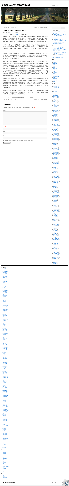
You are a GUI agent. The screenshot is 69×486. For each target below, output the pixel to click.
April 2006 (55, 248)
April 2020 (55, 85)
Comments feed (5, 478)
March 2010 (55, 188)
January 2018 (55, 93)
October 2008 (55, 210)
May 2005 (55, 262)
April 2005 (55, 263)
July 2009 (55, 199)
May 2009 (55, 201)
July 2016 (55, 102)
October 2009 (55, 195)
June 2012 (55, 157)
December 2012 (56, 149)
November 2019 (56, 88)
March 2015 (55, 118)
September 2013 (56, 139)
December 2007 (56, 223)
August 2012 (55, 154)
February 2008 (55, 220)
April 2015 (55, 116)
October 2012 (55, 152)
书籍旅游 (55, 62)
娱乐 (54, 67)
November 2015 (56, 107)
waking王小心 (6, 34)
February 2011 (55, 175)
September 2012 (56, 153)
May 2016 (55, 104)
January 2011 (55, 176)
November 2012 (56, 150)
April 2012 (55, 159)
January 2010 (55, 191)
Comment (5, 110)
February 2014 (55, 133)
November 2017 (56, 96)
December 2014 (56, 121)
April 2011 (55, 172)
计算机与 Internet (56, 76)
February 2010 (55, 190)
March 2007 (55, 234)
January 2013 (55, 148)
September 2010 (56, 181)
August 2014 (55, 126)
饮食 (54, 81)
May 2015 (55, 115)
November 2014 (56, 123)
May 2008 (55, 216)
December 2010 (56, 177)
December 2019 (56, 87)
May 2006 (55, 247)
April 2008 (55, 218)
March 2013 (55, 145)
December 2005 (56, 253)
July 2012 (55, 156)
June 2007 (55, 230)
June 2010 (55, 185)
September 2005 (56, 257)
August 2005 (55, 258)
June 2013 (55, 142)
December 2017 (56, 95)
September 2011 (56, 166)
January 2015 (55, 120)
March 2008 (55, 219)
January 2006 (55, 252)
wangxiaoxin (55, 52)
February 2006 (55, 250)
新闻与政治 (55, 68)
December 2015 (56, 106)
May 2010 (55, 186)
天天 (54, 57)
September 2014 (56, 125)
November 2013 (56, 137)
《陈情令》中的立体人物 (58, 39)
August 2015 (55, 111)
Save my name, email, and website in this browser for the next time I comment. (19, 140)
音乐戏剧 (55, 78)
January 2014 (55, 134)
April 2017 (55, 100)
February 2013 (55, 147)
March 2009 (55, 204)
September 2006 (56, 242)
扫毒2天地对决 (16, 34)
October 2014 (55, 124)
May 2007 (55, 231)
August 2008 (5, 396)
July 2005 (55, 259)
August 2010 (55, 182)
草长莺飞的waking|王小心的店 (15, 5)
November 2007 (56, 224)
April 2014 (55, 130)
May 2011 (55, 171)
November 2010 (56, 178)
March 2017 (55, 101)
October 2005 (55, 256)
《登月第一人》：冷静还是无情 (9, 27)
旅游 (54, 69)
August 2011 (55, 167)
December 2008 (56, 207)
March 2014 (55, 131)
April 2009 (55, 202)
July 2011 (55, 168)
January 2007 (55, 237)
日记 (54, 71)
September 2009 (56, 196)
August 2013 (55, 140)
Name (4, 126)
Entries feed (5, 477)
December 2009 (56, 192)
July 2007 (55, 229)
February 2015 (55, 119)
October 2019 (55, 90)
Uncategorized (15, 97)
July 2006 (55, 244)
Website (4, 135)
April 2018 (55, 91)
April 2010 (55, 187)
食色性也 (55, 80)
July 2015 (55, 112)
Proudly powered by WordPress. (59, 482)
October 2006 (55, 240)
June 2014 (55, 129)
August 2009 (55, 197)
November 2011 (56, 163)
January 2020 (55, 86)
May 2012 (55, 158)
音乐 (54, 77)
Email (4, 131)
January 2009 (55, 206)
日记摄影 (55, 72)
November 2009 (5, 377)
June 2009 (55, 200)
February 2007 (55, 235)
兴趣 (54, 64)
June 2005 (55, 261)
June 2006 (55, 245)
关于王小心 (9, 22)
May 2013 (55, 143)
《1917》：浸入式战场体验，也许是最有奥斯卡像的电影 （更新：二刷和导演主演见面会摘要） (59, 42)
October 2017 (55, 97)
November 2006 (56, 239)
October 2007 (55, 225)
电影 (19, 97)
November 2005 (56, 254)
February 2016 (55, 105)
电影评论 (22, 97)
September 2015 (56, 110)
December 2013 (56, 135)
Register (4, 475)
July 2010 (55, 183)
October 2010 (55, 180)
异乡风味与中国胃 (59, 57)
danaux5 (54, 47)
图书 (54, 66)
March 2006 (55, 249)
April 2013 (55, 144)
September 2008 (56, 211)
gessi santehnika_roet (56, 49)
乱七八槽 (55, 63)
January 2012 (55, 162)
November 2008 (56, 209)
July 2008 (55, 214)
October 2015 (55, 109)
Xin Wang (16, 32)
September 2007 (56, 226)
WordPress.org (5, 480)
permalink (31, 97)
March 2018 (55, 92)
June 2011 (55, 169)
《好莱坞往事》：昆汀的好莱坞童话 (40, 27)
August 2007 (55, 228)
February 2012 (55, 161)
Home (4, 22)
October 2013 (55, 138)
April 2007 (55, 233)
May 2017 (55, 99)
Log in (4, 476)
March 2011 (55, 173)
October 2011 (55, 164)
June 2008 (55, 215)
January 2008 (55, 221)
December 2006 (56, 238)
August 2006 (55, 243)
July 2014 (55, 128)
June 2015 (55, 114)
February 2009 (55, 205)
